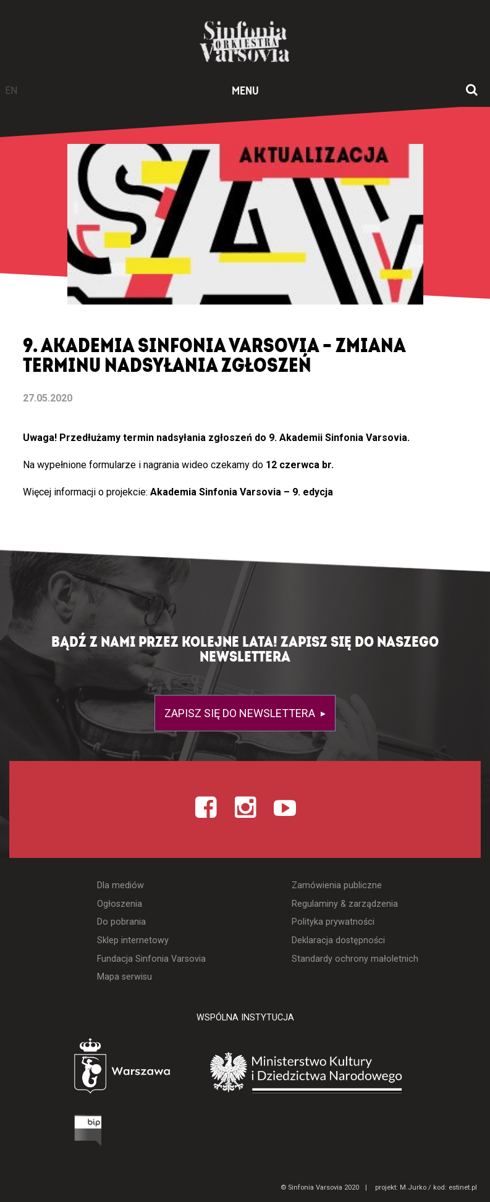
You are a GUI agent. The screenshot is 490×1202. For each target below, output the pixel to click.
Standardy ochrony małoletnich (355, 959)
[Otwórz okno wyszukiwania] (472, 90)
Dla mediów (120, 885)
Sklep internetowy (133, 940)
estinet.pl (463, 1187)
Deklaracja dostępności (338, 940)
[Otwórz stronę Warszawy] (88, 1069)
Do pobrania (121, 922)
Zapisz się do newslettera (241, 713)
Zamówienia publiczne (337, 885)
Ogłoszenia (119, 904)
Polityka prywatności (333, 922)
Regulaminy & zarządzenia (345, 904)
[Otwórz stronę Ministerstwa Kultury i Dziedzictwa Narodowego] (325, 1072)
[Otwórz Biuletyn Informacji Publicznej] (42, 1133)
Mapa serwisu (124, 977)
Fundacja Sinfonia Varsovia (151, 959)
